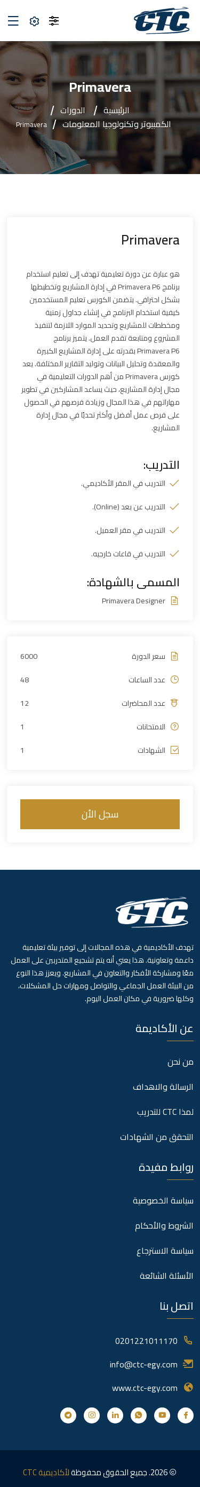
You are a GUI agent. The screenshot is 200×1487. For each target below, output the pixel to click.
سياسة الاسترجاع (165, 1250)
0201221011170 (146, 1341)
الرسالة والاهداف (163, 1086)
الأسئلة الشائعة (167, 1276)
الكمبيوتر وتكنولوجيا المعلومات (116, 124)
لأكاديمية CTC (46, 1472)
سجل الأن (100, 814)
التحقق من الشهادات (157, 1137)
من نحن (180, 1061)
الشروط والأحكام (164, 1225)
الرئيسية (116, 110)
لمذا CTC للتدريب (165, 1112)
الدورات (72, 110)
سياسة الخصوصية (163, 1200)
